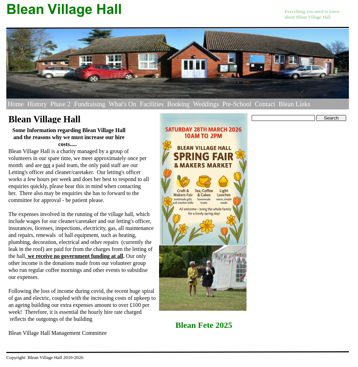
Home (16, 104)
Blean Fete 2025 (204, 325)
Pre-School (236, 104)
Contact (265, 104)
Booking (178, 104)
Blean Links (294, 104)
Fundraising (89, 104)
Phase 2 (60, 104)
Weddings (206, 104)
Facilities (152, 104)
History (37, 104)
